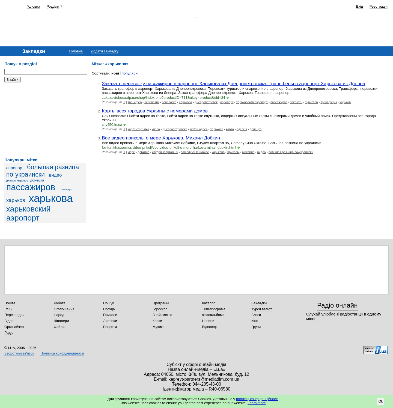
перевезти (151, 102)
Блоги (256, 315)
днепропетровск (17, 180)
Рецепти (110, 327)
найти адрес (198, 129)
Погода (109, 309)
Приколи (110, 315)
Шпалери (61, 321)
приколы (233, 152)
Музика (159, 327)
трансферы (66, 189)
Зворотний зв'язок (19, 353)
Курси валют (261, 309)
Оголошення (64, 309)
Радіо (8, 332)
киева (156, 129)
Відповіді (209, 327)
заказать (296, 102)
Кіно (254, 321)
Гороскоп (160, 309)
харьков (15, 200)
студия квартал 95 (165, 152)
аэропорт (15, 167)
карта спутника (138, 129)
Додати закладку (104, 51)
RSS (8, 309)
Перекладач (14, 315)
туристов (311, 102)
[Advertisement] (45, 120)
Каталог (208, 303)
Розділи (53, 6)
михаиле (248, 152)
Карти (157, 321)
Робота (60, 303)
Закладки (259, 303)
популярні (130, 73)
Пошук (108, 303)
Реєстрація (379, 6)
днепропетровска (175, 129)
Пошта (9, 303)
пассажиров (30, 187)
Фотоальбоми (213, 315)
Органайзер (14, 327)
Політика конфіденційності (62, 353)
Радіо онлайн (337, 305)
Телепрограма (213, 309)
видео (55, 175)
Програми (161, 303)
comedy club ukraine (195, 152)
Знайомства (162, 315)
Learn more (257, 403)
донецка (37, 180)
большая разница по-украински (42, 170)
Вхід (359, 6)
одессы (242, 129)
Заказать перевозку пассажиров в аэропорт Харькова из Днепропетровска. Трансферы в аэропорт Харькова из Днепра (233, 83)
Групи (256, 327)
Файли (59, 327)
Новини (208, 321)
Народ (59, 315)
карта (230, 129)
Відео (9, 321)
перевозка (169, 102)
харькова (51, 198)
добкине (143, 152)
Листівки (110, 321)
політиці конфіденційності (257, 399)
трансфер (135, 102)
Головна (33, 6)
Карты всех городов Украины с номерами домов (155, 111)
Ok (380, 401)
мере (131, 152)
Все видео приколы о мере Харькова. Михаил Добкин (161, 138)
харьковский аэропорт (28, 213)
